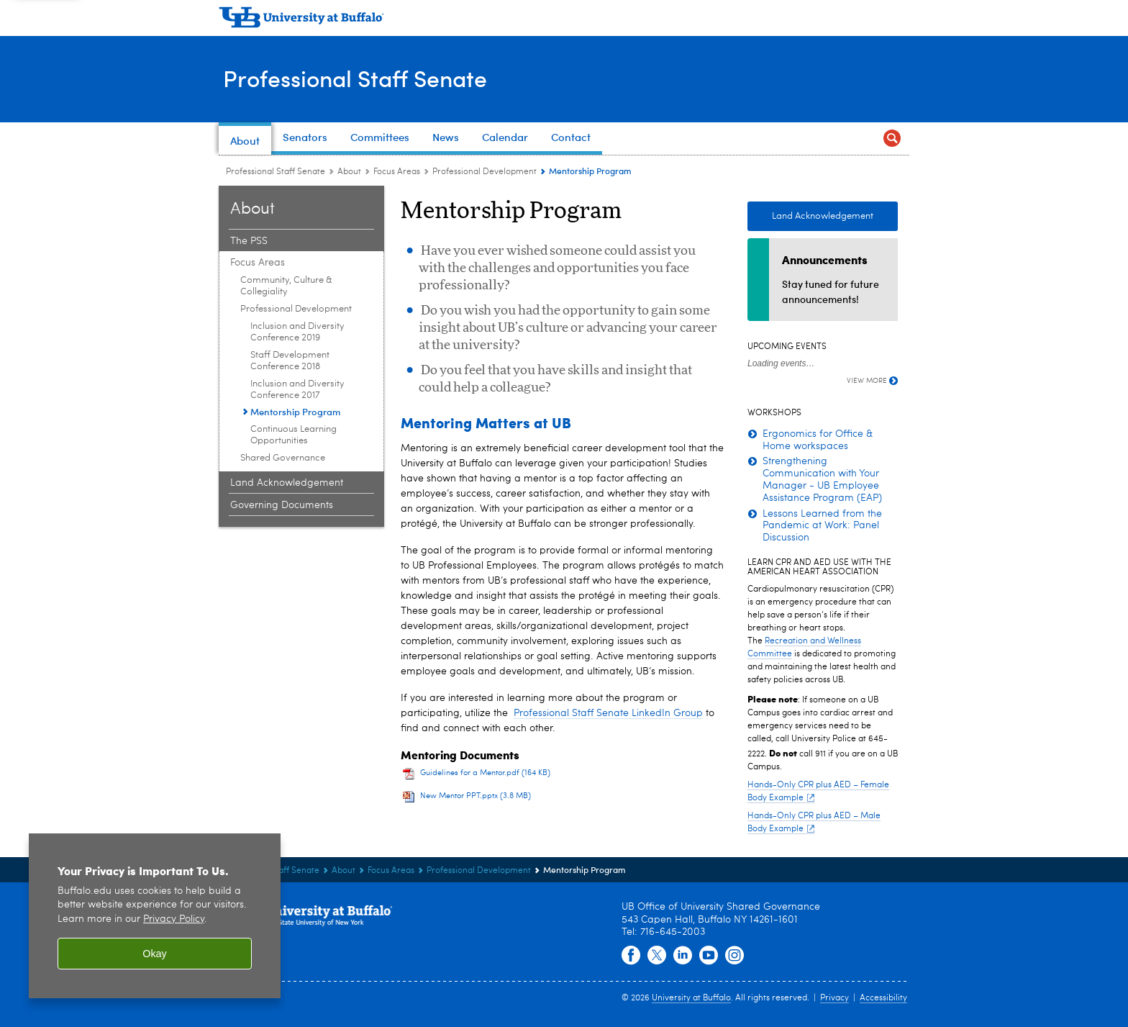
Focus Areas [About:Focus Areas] (396, 172)
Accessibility (883, 998)
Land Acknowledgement (822, 216)
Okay (154, 953)
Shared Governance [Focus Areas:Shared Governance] (282, 458)
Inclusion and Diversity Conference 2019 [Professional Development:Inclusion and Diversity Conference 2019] (297, 332)
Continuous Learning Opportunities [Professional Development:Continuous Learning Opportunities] (293, 435)
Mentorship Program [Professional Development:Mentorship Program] (295, 411)
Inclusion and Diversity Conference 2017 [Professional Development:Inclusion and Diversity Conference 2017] (297, 389)
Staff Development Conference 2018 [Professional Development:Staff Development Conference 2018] (289, 360)
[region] (155, 915)
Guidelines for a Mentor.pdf (485, 773)
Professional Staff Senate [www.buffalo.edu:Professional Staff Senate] (275, 172)
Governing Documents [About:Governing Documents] (281, 505)
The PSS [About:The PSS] (249, 241)
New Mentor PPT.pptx (475, 796)
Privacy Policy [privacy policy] (173, 919)
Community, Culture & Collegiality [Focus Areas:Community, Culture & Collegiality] (286, 286)
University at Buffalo (691, 998)
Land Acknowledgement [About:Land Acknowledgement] (286, 483)
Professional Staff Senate (368, 78)
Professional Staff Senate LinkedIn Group (608, 713)
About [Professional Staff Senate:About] (349, 172)
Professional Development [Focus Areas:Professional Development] (484, 172)
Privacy (834, 998)
